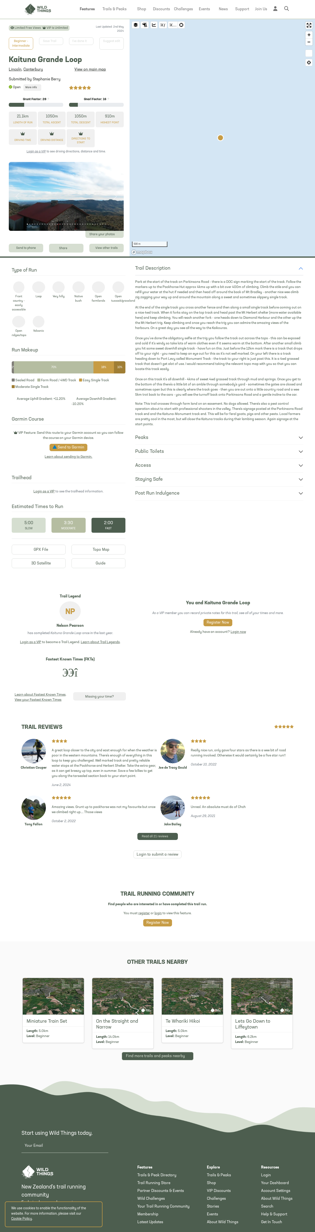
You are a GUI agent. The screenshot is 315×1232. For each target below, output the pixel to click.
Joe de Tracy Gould (173, 768)
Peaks (141, 437)
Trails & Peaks (219, 1175)
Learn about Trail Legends (100, 642)
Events (212, 1214)
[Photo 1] (27, 224)
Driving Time (22, 140)
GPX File (38, 549)
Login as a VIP (36, 151)
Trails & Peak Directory (156, 1175)
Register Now (218, 623)
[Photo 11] (52, 224)
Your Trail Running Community (163, 1207)
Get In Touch (271, 1222)
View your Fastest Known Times (38, 700)
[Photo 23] (82, 224)
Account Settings (275, 1191)
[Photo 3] (32, 224)
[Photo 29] (97, 224)
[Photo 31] (102, 224)
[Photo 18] (70, 224)
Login (266, 1175)
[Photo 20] (74, 224)
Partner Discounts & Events (160, 1191)
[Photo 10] (49, 224)
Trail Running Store (153, 1183)
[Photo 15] (62, 224)
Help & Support (274, 1214)
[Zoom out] (309, 41)
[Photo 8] (44, 224)
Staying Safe (149, 479)
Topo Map (98, 549)
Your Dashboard (275, 1183)
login (158, 913)
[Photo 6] (39, 224)
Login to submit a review (157, 855)
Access (143, 465)
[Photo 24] (85, 224)
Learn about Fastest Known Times (40, 695)
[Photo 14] (60, 224)
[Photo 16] (64, 224)
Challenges (216, 1199)
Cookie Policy (21, 1219)
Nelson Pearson (70, 626)
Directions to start (80, 141)
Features (144, 1167)
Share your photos (105, 234)
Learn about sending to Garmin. (68, 457)
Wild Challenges (151, 1199)
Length (22, 122)
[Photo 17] (67, 224)
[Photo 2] (29, 224)
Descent (81, 122)
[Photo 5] (37, 224)
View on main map (90, 70)
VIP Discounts (219, 1191)
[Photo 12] (54, 224)
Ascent (52, 122)
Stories (213, 1207)
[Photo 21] (77, 224)
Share (66, 248)
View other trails (106, 248)
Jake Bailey (172, 824)
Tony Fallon (33, 824)
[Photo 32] (105, 224)
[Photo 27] (92, 224)
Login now (238, 632)
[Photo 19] (72, 224)
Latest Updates (150, 1222)
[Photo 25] (87, 224)
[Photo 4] (34, 224)
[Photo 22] (80, 224)
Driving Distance (52, 140)
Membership (147, 1214)
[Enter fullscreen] (309, 25)
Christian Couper (34, 768)
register (144, 913)
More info (32, 87)
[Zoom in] (309, 34)
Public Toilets (149, 451)
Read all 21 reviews (159, 836)
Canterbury (33, 70)
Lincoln (15, 70)
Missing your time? (99, 697)
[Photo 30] (100, 224)
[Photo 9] (47, 224)
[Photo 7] (42, 224)
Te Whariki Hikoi (183, 1021)
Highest (110, 122)
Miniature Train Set (47, 1021)
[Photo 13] (57, 224)
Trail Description (152, 268)
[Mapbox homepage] (141, 252)
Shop (211, 1183)
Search (267, 1207)
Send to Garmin (68, 447)
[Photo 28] (95, 224)
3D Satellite (38, 563)
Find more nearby (157, 1055)
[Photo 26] (90, 224)
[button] (87, 9)
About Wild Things (222, 1222)
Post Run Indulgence (157, 493)
